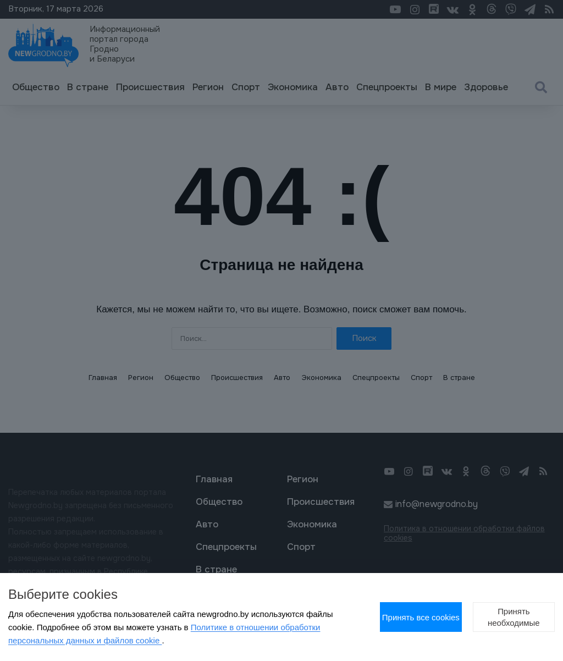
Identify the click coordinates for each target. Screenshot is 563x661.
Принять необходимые (494, 610)
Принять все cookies (362, 610)
